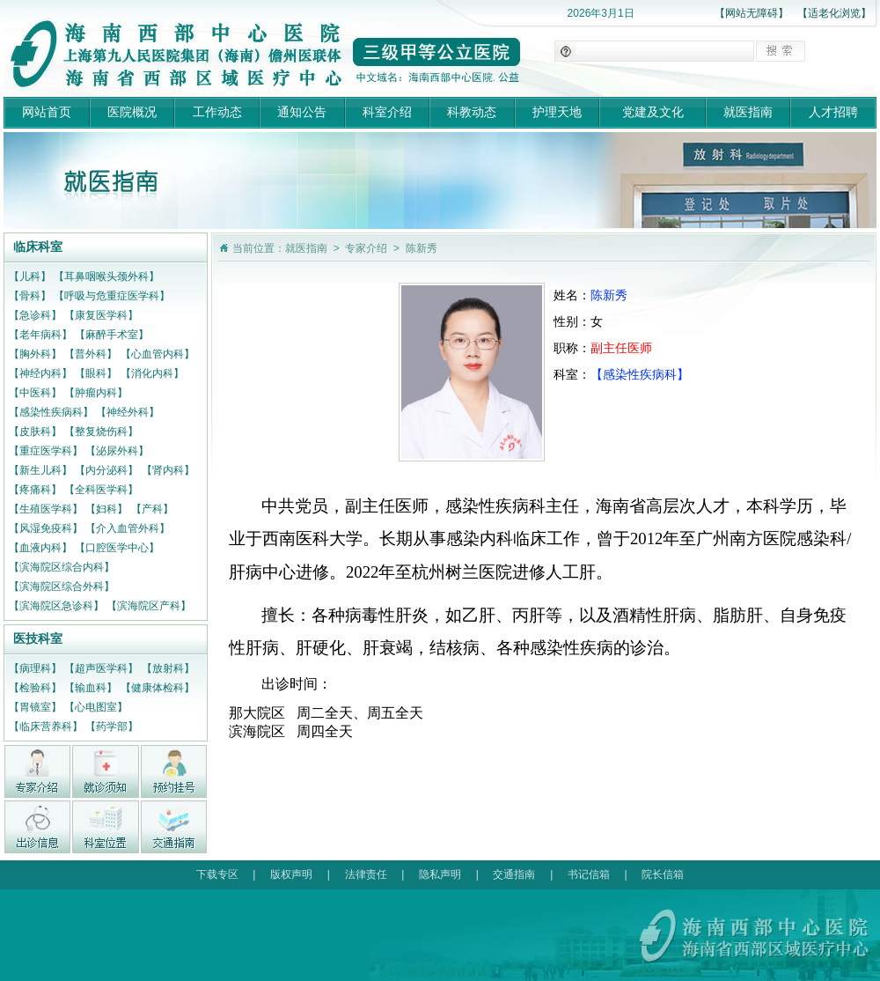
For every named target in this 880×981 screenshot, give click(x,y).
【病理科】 (35, 668)
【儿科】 (30, 276)
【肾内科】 (168, 470)
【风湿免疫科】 (46, 528)
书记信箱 (589, 874)
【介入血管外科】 (127, 528)
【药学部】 (111, 726)
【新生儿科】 (40, 470)
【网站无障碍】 (751, 13)
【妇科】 (106, 509)
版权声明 (291, 874)
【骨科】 (30, 296)
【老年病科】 (40, 334)
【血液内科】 (40, 548)
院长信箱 (663, 874)
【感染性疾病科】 (51, 412)
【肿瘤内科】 (96, 393)
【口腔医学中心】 (117, 548)
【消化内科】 (152, 373)
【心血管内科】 (157, 354)
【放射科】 (168, 668)
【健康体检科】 (157, 688)
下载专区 (217, 874)
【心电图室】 (96, 707)
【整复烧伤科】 (101, 431)
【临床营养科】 (46, 726)
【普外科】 (90, 354)
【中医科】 (35, 393)
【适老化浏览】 (834, 13)
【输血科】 (90, 688)
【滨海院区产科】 (148, 606)
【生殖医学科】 (46, 509)
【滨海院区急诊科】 (56, 606)
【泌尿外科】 (117, 451)
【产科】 (152, 509)
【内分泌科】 (106, 470)
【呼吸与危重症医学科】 (112, 296)
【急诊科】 (35, 315)
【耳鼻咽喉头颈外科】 (106, 276)
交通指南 (514, 874)
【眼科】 (96, 373)
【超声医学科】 (101, 668)
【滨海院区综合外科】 (61, 586)
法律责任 (366, 874)
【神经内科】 (40, 373)
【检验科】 (35, 688)
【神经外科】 (127, 412)
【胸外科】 (35, 354)
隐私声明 (440, 874)
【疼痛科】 (35, 489)
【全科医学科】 (101, 489)
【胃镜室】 (35, 707)
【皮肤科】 (35, 431)
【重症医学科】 (46, 451)
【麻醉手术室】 (112, 334)
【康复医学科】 (101, 315)
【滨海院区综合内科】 (61, 567)
